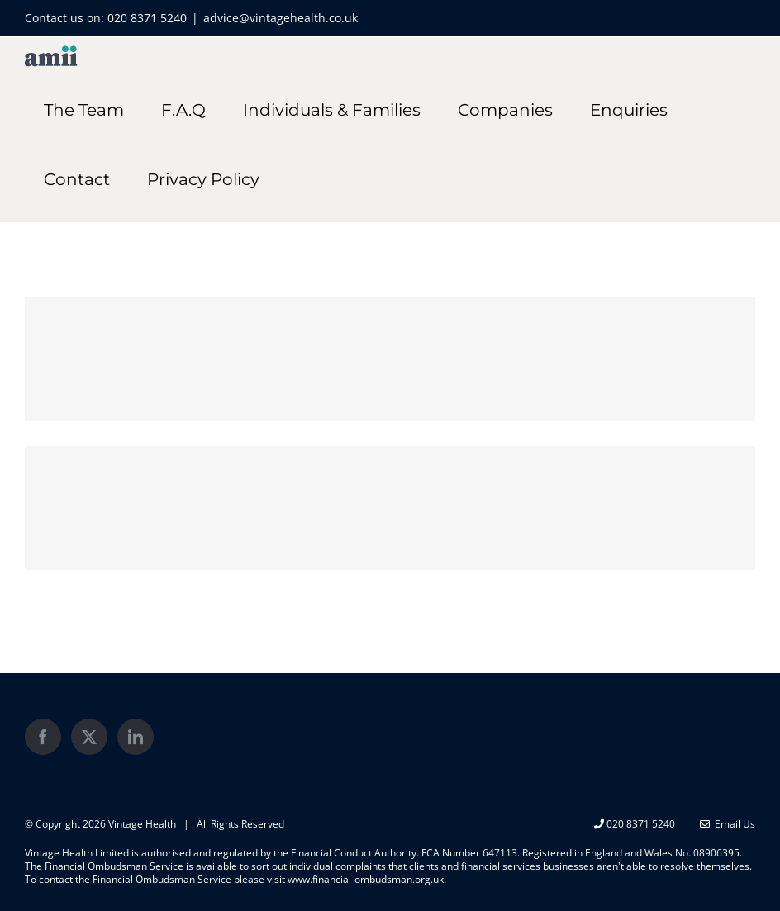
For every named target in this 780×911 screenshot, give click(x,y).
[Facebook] (43, 737)
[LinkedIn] (135, 737)
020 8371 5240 (147, 18)
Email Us (727, 824)
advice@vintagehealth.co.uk (280, 18)
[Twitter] (89, 737)
